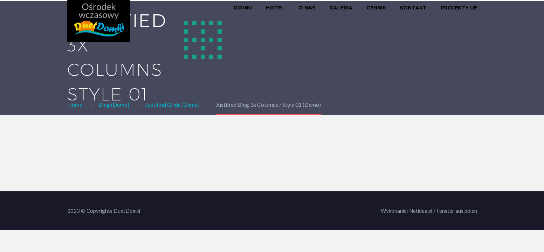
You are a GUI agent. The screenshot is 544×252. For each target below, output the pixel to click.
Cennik (376, 8)
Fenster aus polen (456, 211)
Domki (243, 8)
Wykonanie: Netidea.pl (406, 211)
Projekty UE (459, 8)
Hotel (275, 8)
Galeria (341, 8)
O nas (307, 8)
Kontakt (413, 8)
